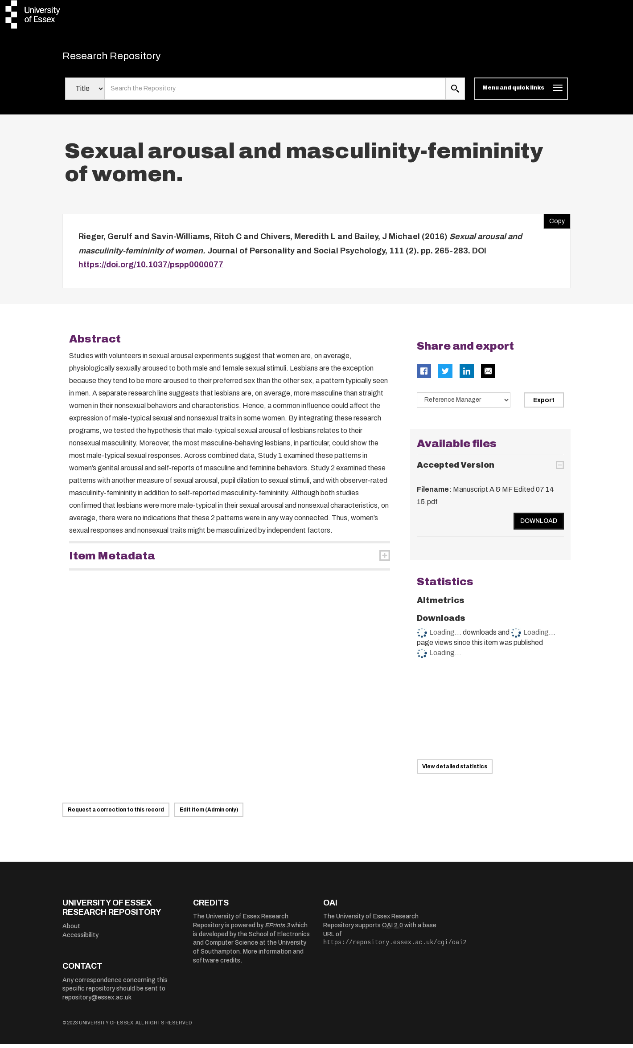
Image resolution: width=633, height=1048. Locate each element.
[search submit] (455, 93)
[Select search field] (85, 93)
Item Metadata (112, 560)
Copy (554, 223)
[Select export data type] (463, 404)
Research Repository (125, 58)
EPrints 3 (277, 929)
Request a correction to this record (116, 814)
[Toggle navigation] (521, 93)
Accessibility (80, 939)
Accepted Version (455, 469)
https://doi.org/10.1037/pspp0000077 (150, 268)
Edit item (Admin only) (209, 814)
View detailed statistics (454, 770)
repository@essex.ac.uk (97, 1001)
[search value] (275, 93)
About (71, 930)
